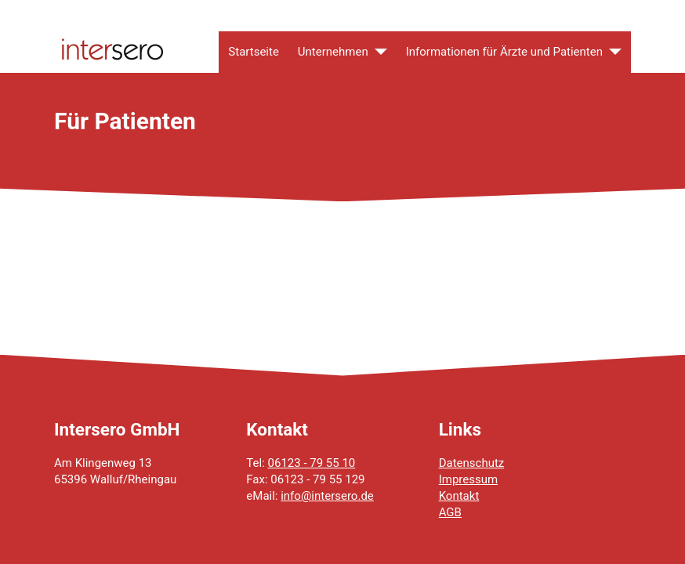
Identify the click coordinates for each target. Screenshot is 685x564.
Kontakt (459, 496)
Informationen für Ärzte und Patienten (504, 52)
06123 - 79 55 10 (312, 463)
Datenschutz (472, 463)
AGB (450, 512)
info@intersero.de (327, 496)
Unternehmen (333, 52)
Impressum (468, 479)
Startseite (253, 52)
